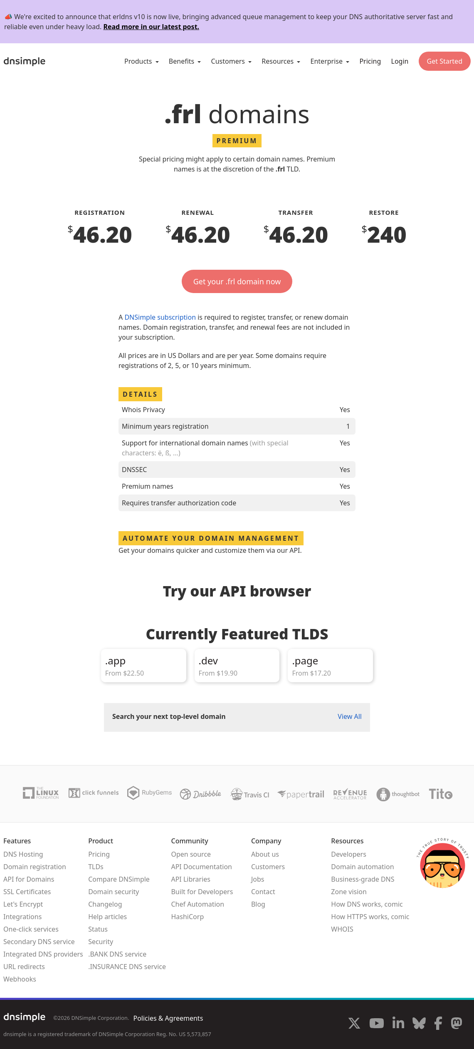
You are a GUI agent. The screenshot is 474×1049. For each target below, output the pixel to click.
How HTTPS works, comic (370, 916)
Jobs (257, 879)
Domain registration (34, 866)
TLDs (96, 866)
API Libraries (190, 879)
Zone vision (349, 891)
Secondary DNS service (39, 941)
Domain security (113, 891)
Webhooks (19, 979)
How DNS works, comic (366, 904)
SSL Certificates (27, 891)
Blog (258, 904)
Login (400, 61)
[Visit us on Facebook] (438, 1024)
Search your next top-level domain (169, 716)
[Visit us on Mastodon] (456, 1024)
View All (350, 716)
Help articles (107, 916)
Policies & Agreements (168, 1018)
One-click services (31, 929)
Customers (268, 866)
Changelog (105, 904)
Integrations (22, 916)
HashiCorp (187, 916)
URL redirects (24, 966)
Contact (263, 891)
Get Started (444, 61)
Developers (348, 854)
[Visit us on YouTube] (376, 1024)
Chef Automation (197, 904)
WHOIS (342, 929)
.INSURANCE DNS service (127, 966)
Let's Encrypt (23, 904)
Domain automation (362, 866)
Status (98, 929)
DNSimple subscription (160, 317)
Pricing (370, 61)
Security (100, 941)
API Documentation (201, 866)
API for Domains (28, 879)
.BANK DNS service (117, 954)
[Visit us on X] (354, 1024)
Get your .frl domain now (237, 281)
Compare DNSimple (119, 879)
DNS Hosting (23, 854)
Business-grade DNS (362, 879)
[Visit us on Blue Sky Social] (419, 1024)
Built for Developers (202, 891)
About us (265, 854)
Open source (191, 854)
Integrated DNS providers (43, 954)
